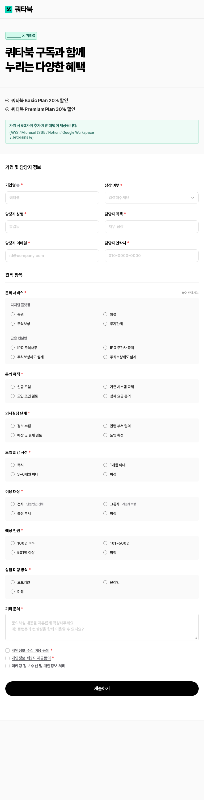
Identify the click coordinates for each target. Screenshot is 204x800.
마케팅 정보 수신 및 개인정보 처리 (38, 666)
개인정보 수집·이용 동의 (30, 650)
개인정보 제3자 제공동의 (31, 658)
